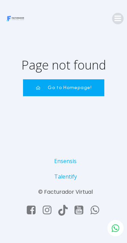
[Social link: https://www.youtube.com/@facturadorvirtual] (81, 210)
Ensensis (65, 161)
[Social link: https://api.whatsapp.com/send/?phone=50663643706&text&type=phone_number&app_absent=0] (97, 210)
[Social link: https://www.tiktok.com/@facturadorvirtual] (65, 210)
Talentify (65, 176)
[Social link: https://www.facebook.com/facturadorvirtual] (34, 210)
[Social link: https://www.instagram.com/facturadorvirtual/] (50, 210)
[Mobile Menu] (118, 18)
